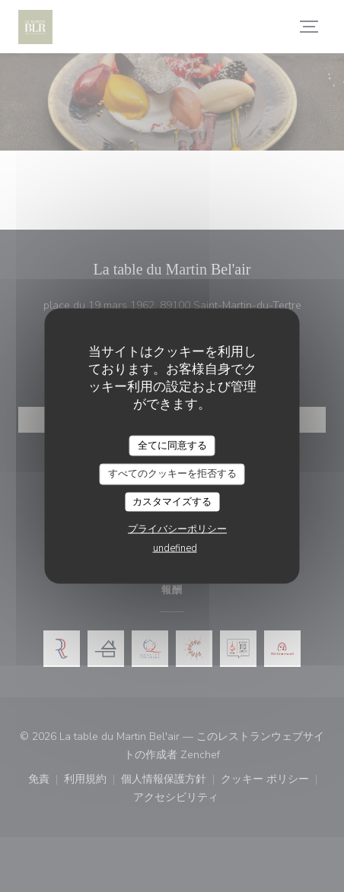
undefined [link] (175, 548)
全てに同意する (172, 445)
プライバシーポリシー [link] (177, 529)
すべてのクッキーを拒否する (172, 474)
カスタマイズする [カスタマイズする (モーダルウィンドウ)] (172, 501)
